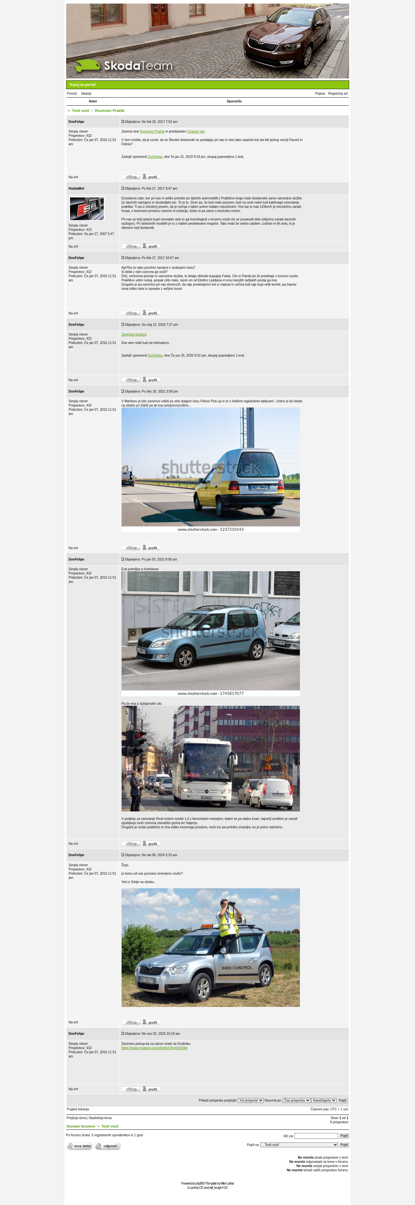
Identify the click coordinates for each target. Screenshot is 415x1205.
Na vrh (73, 177)
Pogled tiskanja (78, 1109)
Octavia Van (196, 131)
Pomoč (72, 93)
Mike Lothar (227, 1183)
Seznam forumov (81, 1126)
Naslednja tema (100, 1118)
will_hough (215, 1187)
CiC (201, 1187)
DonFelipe (155, 157)
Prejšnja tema (77, 1118)
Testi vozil (80, 110)
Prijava (320, 93)
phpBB (200, 1183)
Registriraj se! (338, 93)
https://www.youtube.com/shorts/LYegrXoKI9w (154, 1048)
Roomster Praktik (152, 131)
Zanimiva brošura (134, 334)
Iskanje (86, 93)
